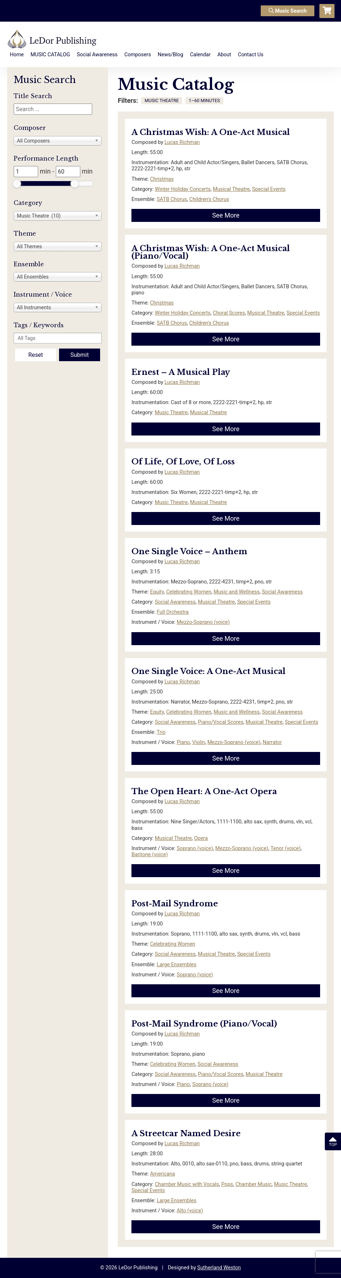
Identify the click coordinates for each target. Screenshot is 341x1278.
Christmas (162, 179)
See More (225, 215)
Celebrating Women (188, 592)
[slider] (17, 183)
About (224, 55)
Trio (161, 732)
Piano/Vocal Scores (220, 722)
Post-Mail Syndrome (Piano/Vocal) (204, 1024)
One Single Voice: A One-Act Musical (208, 671)
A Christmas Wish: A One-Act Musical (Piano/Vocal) (210, 252)
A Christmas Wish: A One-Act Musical (210, 132)
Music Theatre (171, 413)
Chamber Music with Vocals (187, 1184)
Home (17, 55)
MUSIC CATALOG (50, 55)
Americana (162, 1174)
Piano (183, 742)
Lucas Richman (182, 142)
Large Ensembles (176, 965)
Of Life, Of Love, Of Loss (183, 462)
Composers (137, 55)
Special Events (269, 189)
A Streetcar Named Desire (186, 1133)
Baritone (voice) (149, 855)
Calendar (200, 55)
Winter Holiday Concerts (183, 189)
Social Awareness (97, 55)
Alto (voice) (190, 1211)
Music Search (288, 11)
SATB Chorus (172, 199)
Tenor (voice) (285, 848)
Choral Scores (229, 313)
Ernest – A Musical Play (180, 372)
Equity (157, 592)
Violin (198, 742)
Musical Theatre (231, 189)
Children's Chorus (209, 199)
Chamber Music (253, 1184)
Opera (201, 838)
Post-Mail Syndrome (174, 904)
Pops (227, 1184)
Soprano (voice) (195, 848)
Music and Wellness (237, 592)
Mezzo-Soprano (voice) (203, 622)
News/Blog (170, 55)
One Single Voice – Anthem (189, 551)
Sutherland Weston (219, 1268)
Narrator (272, 742)
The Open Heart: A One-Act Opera (204, 791)
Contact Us (251, 55)
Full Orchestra (173, 612)
